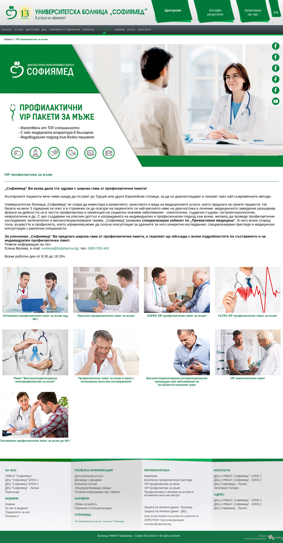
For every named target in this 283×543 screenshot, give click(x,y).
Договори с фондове (88, 480)
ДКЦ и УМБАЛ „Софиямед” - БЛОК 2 (238, 480)
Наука (131, 29)
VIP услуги (104, 29)
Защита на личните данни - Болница (168, 507)
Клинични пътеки (86, 484)
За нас (18, 29)
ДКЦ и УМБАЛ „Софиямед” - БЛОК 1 (238, 476)
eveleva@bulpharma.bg (60, 248)
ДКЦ (44, 29)
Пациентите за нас (17, 512)
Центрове (33, 29)
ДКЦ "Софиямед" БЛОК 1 (22, 480)
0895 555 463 (98, 248)
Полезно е (12, 516)
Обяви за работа (86, 504)
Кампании (150, 476)
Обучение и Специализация (93, 508)
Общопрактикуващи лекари (93, 488)
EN (276, 12)
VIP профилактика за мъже (162, 488)
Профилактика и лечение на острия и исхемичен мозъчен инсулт (169, 493)
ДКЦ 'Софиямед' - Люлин (230, 484)
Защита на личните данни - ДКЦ (165, 511)
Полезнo (89, 29)
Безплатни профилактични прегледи (168, 480)
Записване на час (253, 12)
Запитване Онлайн (226, 488)
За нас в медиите (16, 508)
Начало (7, 29)
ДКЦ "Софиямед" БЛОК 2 (22, 484)
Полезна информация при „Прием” (97, 492)
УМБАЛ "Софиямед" (18, 476)
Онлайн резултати (215, 12)
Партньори (12, 492)
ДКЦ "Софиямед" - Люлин (22, 488)
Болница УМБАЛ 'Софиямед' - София (120, 535)
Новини (119, 29)
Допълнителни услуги (89, 476)
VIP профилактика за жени (161, 484)
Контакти (144, 29)
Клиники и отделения (64, 29)
